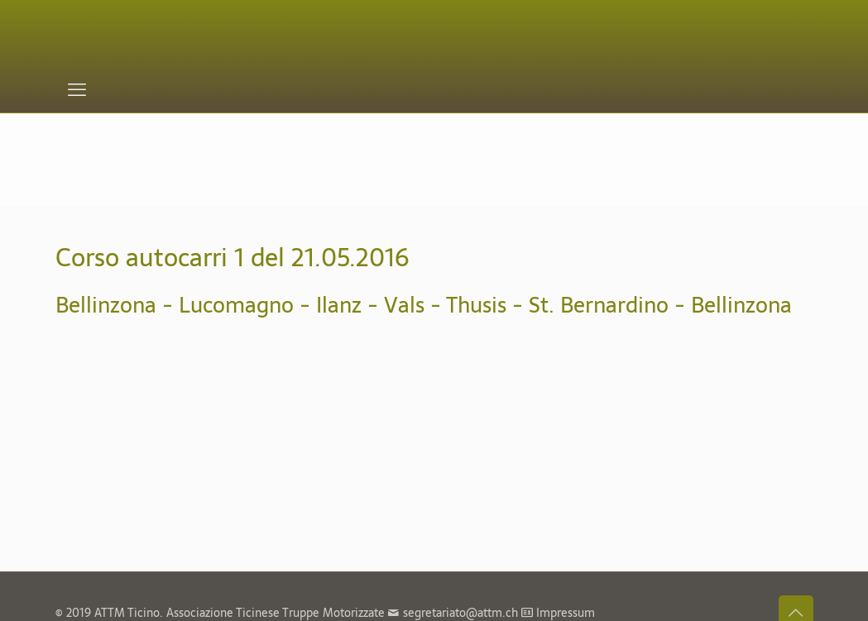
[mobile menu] (77, 89)
